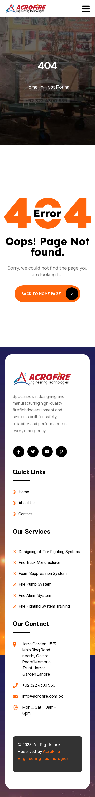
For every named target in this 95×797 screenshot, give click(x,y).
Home (31, 87)
